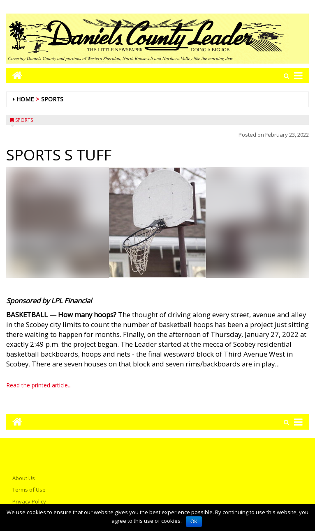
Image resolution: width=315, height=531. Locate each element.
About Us (23, 478)
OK (193, 521)
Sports (52, 99)
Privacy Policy (29, 501)
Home (25, 99)
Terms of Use (29, 489)
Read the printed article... (39, 385)
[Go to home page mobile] (14, 75)
